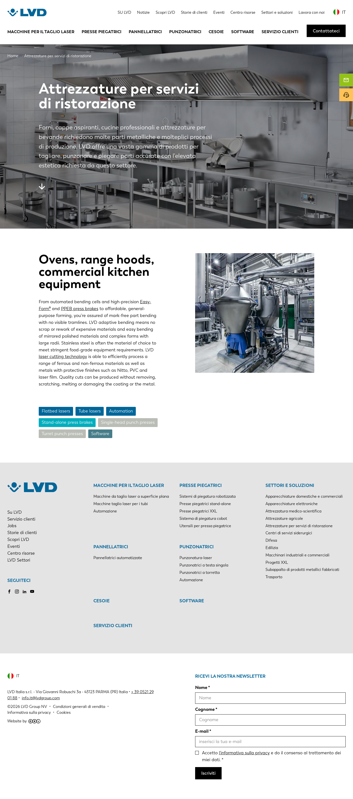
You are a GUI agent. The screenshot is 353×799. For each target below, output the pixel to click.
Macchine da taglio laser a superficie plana (131, 496)
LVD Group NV (34, 706)
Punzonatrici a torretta (199, 572)
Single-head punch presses (128, 422)
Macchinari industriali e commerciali (297, 555)
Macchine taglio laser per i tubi (120, 503)
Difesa (271, 540)
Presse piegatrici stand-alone (205, 503)
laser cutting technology (63, 356)
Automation (121, 411)
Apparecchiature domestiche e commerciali (304, 496)
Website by (23, 721)
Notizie (143, 12)
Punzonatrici (185, 31)
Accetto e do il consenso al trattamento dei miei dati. (271, 756)
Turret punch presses (62, 433)
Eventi (219, 12)
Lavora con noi (312, 12)
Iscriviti (208, 773)
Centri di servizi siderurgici (288, 533)
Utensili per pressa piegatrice (205, 525)
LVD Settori (18, 560)
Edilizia (271, 547)
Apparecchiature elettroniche (291, 503)
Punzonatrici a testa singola (203, 565)
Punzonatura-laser (195, 557)
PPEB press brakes (79, 308)
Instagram (17, 591)
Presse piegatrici (101, 31)
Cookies (64, 712)
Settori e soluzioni (277, 12)
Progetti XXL (276, 562)
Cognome (205, 709)
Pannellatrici (145, 31)
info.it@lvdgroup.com (41, 698)
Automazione (105, 511)
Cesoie (216, 31)
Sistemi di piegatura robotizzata (207, 496)
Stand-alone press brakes (67, 422)
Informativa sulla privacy (29, 712)
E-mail (202, 731)
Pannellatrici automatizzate (117, 557)
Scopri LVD (165, 12)
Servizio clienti (280, 31)
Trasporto (273, 577)
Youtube (32, 591)
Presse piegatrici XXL (198, 511)
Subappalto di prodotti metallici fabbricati (302, 569)
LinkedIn (24, 591)
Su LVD (14, 512)
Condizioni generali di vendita (79, 706)
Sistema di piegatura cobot (203, 518)
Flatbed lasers (56, 411)
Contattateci (326, 31)
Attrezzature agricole (284, 518)
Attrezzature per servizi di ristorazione (299, 525)
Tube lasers (89, 411)
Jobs (11, 525)
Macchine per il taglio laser (40, 31)
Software (242, 31)
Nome (201, 687)
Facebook (9, 591)
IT (344, 12)
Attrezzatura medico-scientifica (293, 511)
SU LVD (124, 12)
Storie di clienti (194, 12)
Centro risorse (242, 12)
